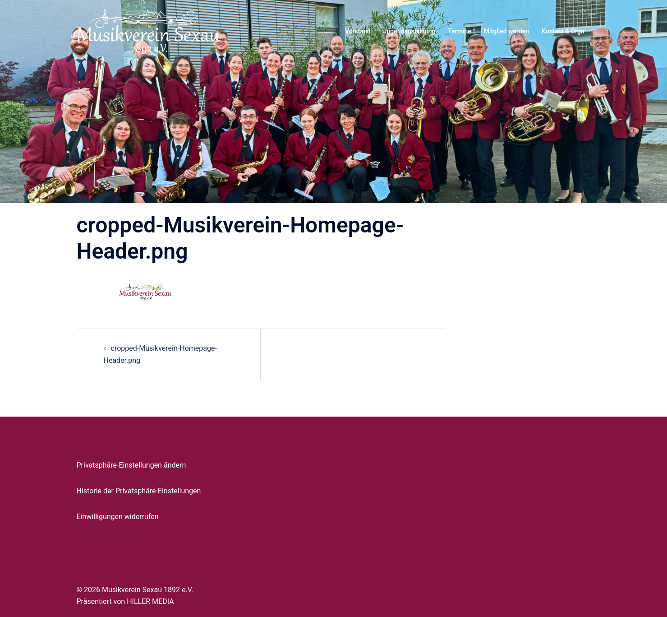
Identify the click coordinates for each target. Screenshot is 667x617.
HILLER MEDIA (150, 601)
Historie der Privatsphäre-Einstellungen (139, 491)
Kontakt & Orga (563, 31)
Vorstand (358, 31)
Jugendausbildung (409, 31)
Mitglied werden (506, 31)
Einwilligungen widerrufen (118, 516)
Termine (459, 31)
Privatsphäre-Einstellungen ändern (131, 465)
